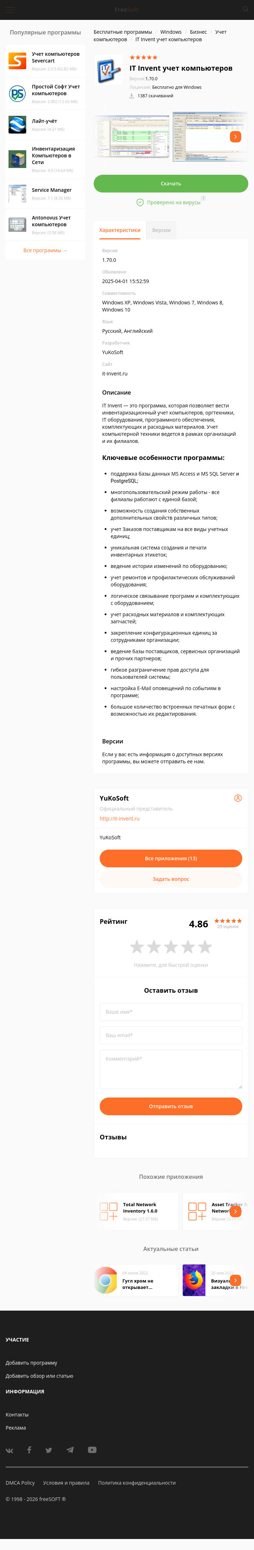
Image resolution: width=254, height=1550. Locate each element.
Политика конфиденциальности (137, 1482)
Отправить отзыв (171, 1106)
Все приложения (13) (171, 858)
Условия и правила (66, 1482)
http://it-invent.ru (120, 818)
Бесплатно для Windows (176, 87)
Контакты (17, 1414)
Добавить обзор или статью (39, 1375)
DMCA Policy (20, 1482)
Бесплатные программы (123, 31)
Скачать (171, 183)
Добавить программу (31, 1362)
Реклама (16, 1427)
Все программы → (45, 250)
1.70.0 (143, 79)
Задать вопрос (171, 879)
